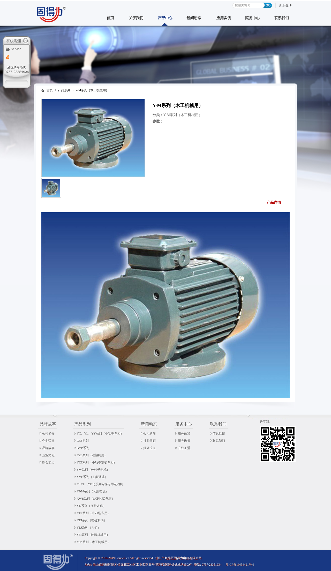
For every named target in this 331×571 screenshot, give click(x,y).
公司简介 (48, 433)
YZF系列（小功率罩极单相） (97, 462)
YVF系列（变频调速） (92, 477)
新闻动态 (149, 424)
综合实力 (48, 462)
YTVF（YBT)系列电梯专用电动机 (100, 484)
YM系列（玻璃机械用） (93, 535)
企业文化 (48, 455)
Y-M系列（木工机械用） (93, 542)
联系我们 (218, 424)
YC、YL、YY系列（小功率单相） (100, 433)
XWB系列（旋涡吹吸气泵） (96, 498)
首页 (50, 90)
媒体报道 (149, 448)
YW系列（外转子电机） (93, 469)
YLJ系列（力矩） (89, 527)
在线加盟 (184, 448)
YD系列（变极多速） (91, 506)
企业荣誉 (48, 441)
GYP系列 (83, 448)
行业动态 (149, 441)
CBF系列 (83, 441)
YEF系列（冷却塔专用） (94, 513)
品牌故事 (48, 424)
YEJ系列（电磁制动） (92, 520)
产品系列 (82, 424)
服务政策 (184, 433)
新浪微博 (285, 5)
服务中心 (183, 424)
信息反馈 (219, 433)
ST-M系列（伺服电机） (93, 491)
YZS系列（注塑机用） (92, 455)
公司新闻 (149, 433)
